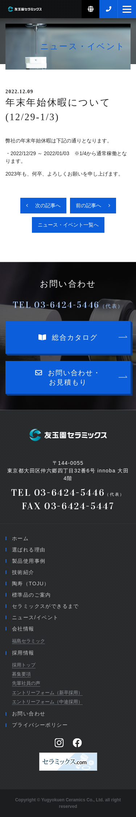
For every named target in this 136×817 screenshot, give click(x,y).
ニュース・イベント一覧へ (68, 225)
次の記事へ (48, 205)
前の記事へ (88, 205)
